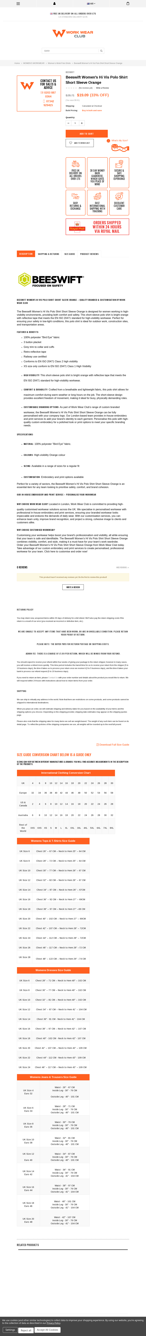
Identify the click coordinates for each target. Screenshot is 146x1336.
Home (17, 63)
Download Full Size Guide (113, 744)
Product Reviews (93, 254)
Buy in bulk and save (92, 110)
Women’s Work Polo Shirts (59, 63)
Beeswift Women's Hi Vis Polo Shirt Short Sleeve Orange (98, 63)
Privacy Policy (53, 1324)
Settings (11, 1331)
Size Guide (72, 254)
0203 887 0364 (48, 95)
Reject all (27, 1331)
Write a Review (102, 88)
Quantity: (70, 117)
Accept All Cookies (49, 1331)
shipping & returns (50, 254)
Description (26, 253)
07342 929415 (48, 104)
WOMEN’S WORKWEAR (33, 63)
